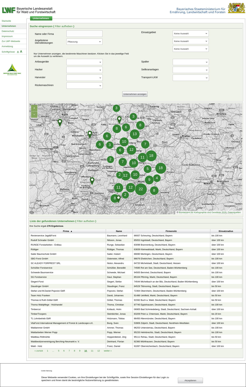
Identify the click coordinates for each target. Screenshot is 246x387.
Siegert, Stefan (114, 281)
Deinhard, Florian (115, 341)
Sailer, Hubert (113, 254)
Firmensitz (171, 231)
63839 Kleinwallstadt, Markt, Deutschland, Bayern (158, 249)
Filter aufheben (64, 26)
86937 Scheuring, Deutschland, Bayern (153, 235)
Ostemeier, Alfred (115, 258)
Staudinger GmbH (40, 286)
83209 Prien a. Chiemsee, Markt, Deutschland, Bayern (160, 314)
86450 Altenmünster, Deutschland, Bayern (154, 318)
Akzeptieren (190, 380)
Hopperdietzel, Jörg (116, 337)
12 (98, 350)
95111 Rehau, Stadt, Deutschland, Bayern (154, 337)
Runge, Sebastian (116, 244)
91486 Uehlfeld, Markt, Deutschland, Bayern (155, 295)
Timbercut (35, 309)
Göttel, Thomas (114, 300)
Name (119, 231)
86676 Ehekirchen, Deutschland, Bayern (154, 258)
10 (85, 350)
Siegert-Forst (37, 281)
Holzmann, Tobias (116, 318)
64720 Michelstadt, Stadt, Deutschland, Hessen (157, 263)
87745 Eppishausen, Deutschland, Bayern (154, 304)
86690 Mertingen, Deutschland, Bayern (153, 254)
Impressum (7, 36)
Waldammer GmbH (40, 327)
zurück (39, 350)
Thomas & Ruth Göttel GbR (44, 300)
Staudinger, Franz (116, 286)
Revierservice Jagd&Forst (43, 235)
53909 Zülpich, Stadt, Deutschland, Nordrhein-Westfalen (161, 323)
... (53, 350)
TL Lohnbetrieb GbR (41, 318)
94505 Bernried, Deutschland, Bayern (152, 272)
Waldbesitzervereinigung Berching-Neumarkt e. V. (55, 341)
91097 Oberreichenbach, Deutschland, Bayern (156, 346)
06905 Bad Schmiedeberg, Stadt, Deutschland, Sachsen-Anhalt (165, 309)
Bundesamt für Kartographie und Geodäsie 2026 (203, 212)
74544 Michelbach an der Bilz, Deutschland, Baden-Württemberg (166, 281)
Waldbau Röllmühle (40, 337)
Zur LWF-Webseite (11, 41)
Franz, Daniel (113, 346)
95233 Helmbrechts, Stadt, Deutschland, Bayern (157, 332)
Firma (66, 231)
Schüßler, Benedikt (116, 268)
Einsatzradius (226, 231)
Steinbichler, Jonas (116, 314)
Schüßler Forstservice (41, 268)
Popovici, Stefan (115, 291)
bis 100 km (216, 235)
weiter (108, 350)
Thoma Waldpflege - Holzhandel (46, 304)
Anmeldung (7, 46)
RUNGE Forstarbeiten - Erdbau (46, 244)
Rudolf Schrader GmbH (42, 240)
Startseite (6, 21)
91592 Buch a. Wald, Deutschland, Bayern (155, 300)
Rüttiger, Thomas (115, 249)
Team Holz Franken (40, 295)
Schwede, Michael (116, 272)
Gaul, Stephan (114, 277)
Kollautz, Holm (114, 309)
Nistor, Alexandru (115, 263)
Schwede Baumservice (42, 272)
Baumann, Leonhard (117, 235)
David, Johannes (115, 295)
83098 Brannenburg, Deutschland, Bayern (154, 244)
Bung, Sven (113, 323)
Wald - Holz (36, 346)
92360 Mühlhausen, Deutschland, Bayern (154, 341)
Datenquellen (234, 212)
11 (92, 350)
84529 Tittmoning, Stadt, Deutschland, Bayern (156, 286)
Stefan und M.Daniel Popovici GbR (48, 291)
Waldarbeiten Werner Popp (44, 332)
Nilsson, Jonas (114, 240)
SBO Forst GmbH (39, 258)
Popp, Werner (114, 332)
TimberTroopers (38, 314)
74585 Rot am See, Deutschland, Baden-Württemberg (160, 268)
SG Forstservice (39, 277)
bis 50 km (216, 286)
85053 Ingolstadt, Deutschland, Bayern (153, 240)
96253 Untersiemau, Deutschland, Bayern (154, 327)
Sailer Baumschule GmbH (43, 254)
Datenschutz (8, 31)
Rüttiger (34, 249)
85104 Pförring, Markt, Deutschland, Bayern (155, 277)
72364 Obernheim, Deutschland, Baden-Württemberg (160, 291)
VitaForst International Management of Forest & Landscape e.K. (62, 323)
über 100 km (217, 240)
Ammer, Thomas (115, 327)
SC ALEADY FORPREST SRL (45, 263)
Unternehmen (9, 26)
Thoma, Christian (115, 304)
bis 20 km (216, 314)
